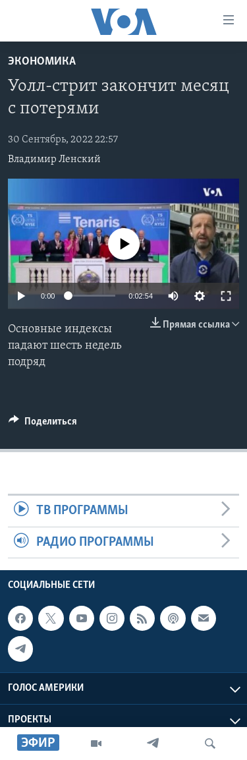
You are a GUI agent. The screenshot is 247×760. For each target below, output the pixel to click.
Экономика (42, 61)
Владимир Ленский (54, 159)
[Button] (43, 424)
